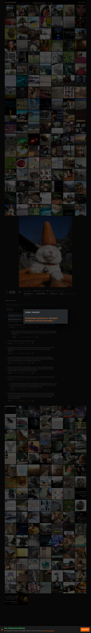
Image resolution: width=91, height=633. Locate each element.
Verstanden (85, 629)
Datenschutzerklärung (48, 630)
